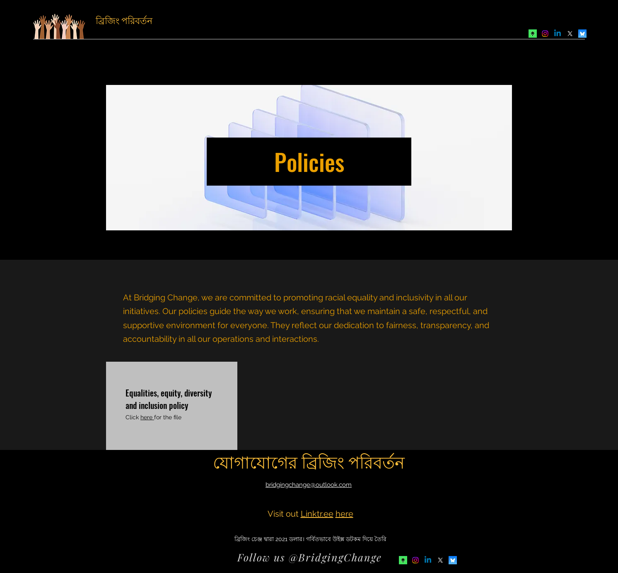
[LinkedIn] (557, 33)
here (147, 417)
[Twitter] (570, 33)
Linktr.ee (317, 514)
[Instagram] (545, 33)
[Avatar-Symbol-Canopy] (533, 33)
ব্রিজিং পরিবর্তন (124, 20)
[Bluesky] (582, 33)
